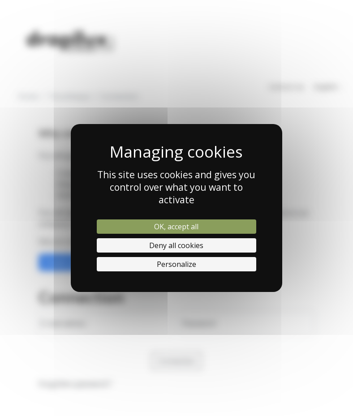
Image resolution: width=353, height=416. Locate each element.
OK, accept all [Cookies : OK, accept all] (176, 227)
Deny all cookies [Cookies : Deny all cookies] (176, 245)
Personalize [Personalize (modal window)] (176, 264)
